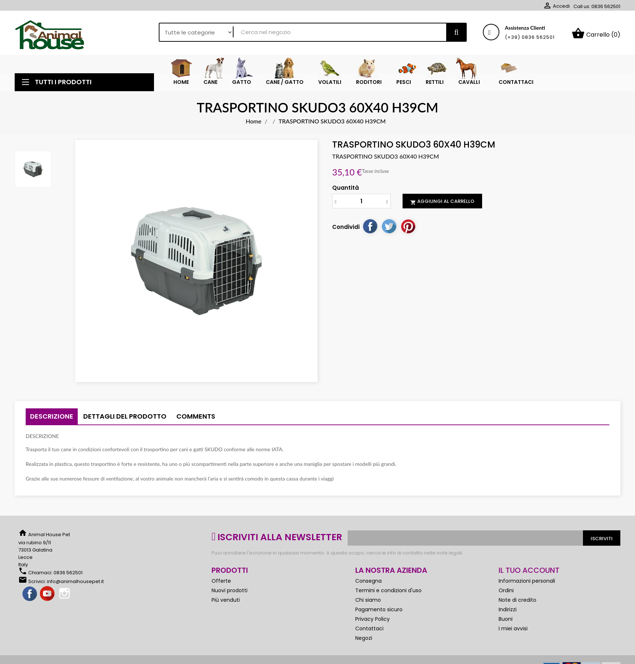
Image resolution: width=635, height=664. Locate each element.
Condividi (370, 229)
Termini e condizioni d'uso (388, 593)
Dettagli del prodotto (124, 419)
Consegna (368, 583)
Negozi (363, 641)
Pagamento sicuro (379, 612)
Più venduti (226, 602)
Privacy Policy (372, 622)
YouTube (48, 597)
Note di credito (517, 602)
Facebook (30, 597)
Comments (195, 419)
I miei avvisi (513, 631)
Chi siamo (368, 602)
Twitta (389, 229)
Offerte (221, 583)
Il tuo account (529, 573)
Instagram (65, 597)
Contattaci (369, 631)
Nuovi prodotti (229, 593)
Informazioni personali (527, 583)
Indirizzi (508, 612)
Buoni (506, 622)
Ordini (506, 593)
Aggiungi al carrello (442, 204)
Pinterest (408, 229)
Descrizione (51, 419)
